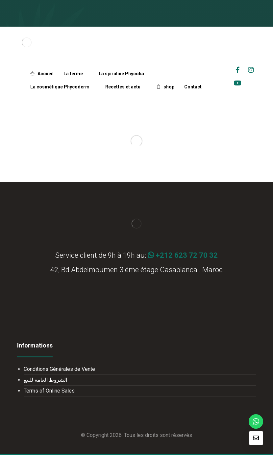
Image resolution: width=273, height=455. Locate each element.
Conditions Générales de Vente (59, 369)
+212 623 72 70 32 (183, 255)
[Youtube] (237, 83)
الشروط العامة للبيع (45, 380)
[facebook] (237, 70)
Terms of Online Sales (49, 391)
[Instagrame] (251, 70)
